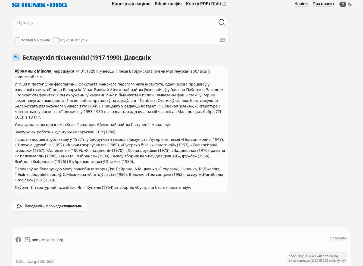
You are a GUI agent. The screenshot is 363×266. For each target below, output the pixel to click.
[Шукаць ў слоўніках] (222, 22)
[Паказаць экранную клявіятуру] (222, 40)
